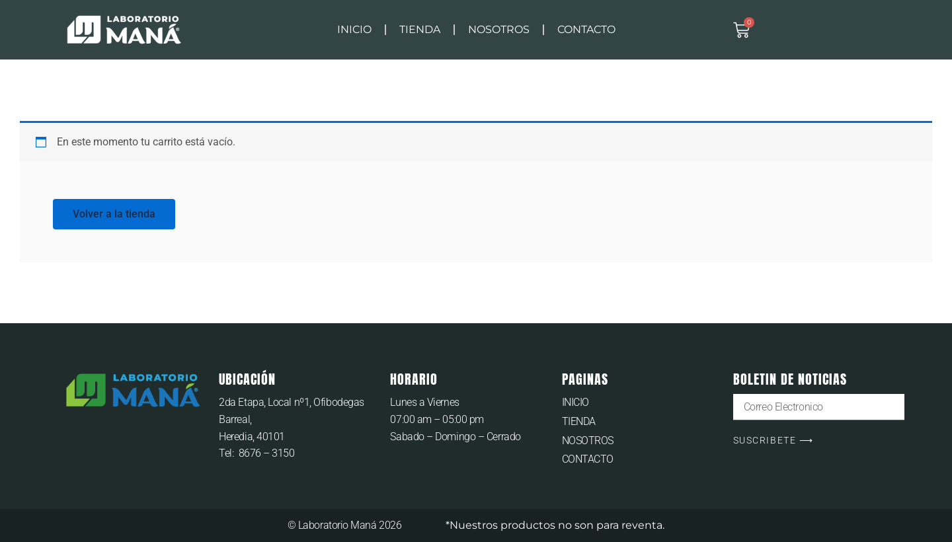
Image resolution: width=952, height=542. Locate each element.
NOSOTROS (499, 29)
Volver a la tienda (114, 214)
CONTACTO (586, 29)
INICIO (354, 29)
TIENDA (419, 29)
